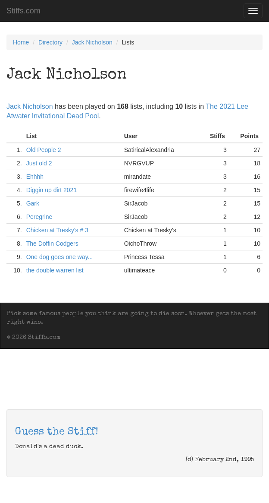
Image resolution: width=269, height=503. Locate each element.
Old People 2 (43, 149)
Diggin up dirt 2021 (51, 190)
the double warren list (55, 270)
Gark (32, 203)
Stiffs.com (23, 10)
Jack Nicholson (92, 42)
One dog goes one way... (59, 256)
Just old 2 (39, 163)
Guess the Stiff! (56, 432)
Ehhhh (35, 176)
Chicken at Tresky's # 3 (57, 230)
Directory (50, 42)
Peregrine (39, 216)
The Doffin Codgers (52, 243)
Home (21, 42)
